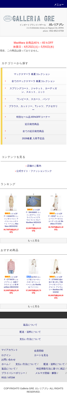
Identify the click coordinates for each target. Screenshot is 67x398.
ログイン (6, 355)
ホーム (5, 364)
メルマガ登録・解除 (46, 373)
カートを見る (41, 355)
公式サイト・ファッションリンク (34, 171)
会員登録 (39, 350)
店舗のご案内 (33, 165)
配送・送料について (54, 364)
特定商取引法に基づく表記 (50, 368)
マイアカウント (9, 349)
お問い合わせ (8, 359)
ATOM (11, 377)
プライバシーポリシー (13, 373)
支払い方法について (26, 364)
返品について (9, 368)
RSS (4, 377)
